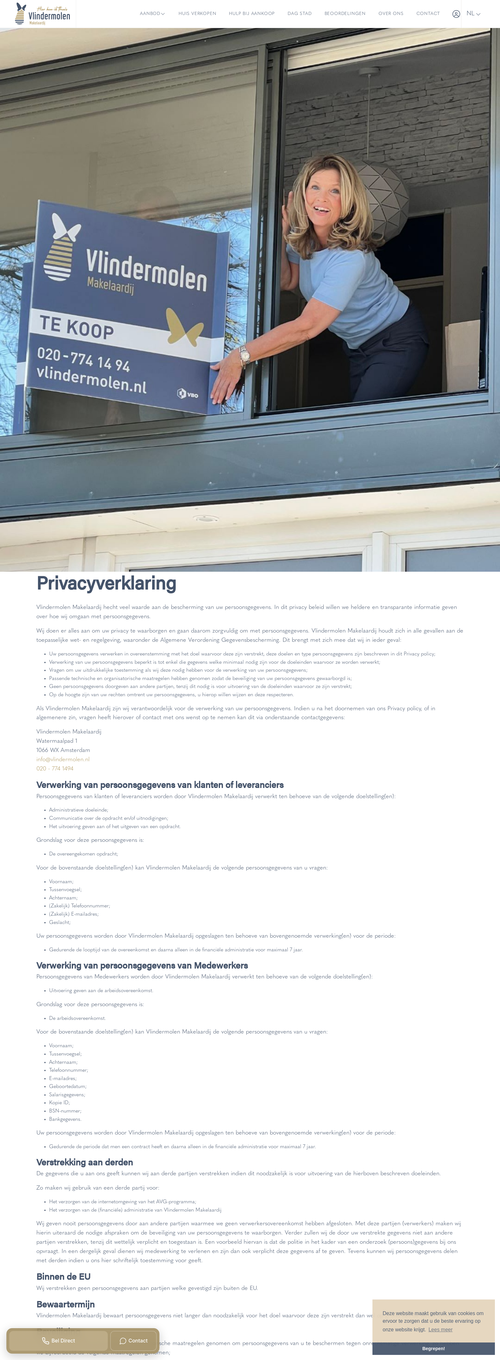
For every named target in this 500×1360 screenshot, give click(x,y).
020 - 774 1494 (54, 769)
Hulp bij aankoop (252, 14)
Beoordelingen (345, 14)
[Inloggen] (453, 14)
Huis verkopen (197, 14)
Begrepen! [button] (433, 1348)
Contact (428, 14)
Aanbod (153, 14)
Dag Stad (300, 14)
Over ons (391, 14)
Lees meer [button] (441, 1329)
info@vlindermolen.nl (63, 760)
